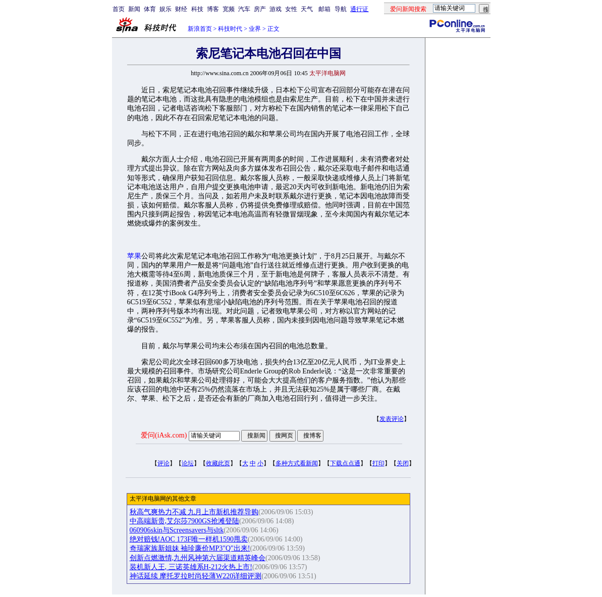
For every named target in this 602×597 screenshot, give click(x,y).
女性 (291, 9)
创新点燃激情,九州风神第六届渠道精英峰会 (198, 558)
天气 (307, 9)
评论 (163, 463)
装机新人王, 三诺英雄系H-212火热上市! (191, 567)
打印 (378, 463)
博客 (213, 9)
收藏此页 (218, 463)
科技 (197, 9)
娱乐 (165, 9)
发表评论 (391, 418)
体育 (150, 9)
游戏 (275, 9)
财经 (181, 9)
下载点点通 (345, 463)
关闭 (403, 463)
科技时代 (230, 28)
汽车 (244, 9)
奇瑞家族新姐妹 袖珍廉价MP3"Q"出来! (190, 548)
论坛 (188, 463)
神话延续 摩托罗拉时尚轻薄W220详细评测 (196, 576)
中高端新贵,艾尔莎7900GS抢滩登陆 (184, 521)
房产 (260, 9)
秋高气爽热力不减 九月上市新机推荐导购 (194, 512)
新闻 (134, 9)
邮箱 (324, 9)
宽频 (229, 9)
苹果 (134, 256)
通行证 (359, 9)
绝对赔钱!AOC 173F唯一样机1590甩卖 (189, 539)
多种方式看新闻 (297, 463)
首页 (119, 9)
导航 (341, 9)
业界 (255, 28)
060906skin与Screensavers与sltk (177, 530)
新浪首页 (200, 28)
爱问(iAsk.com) (164, 435)
